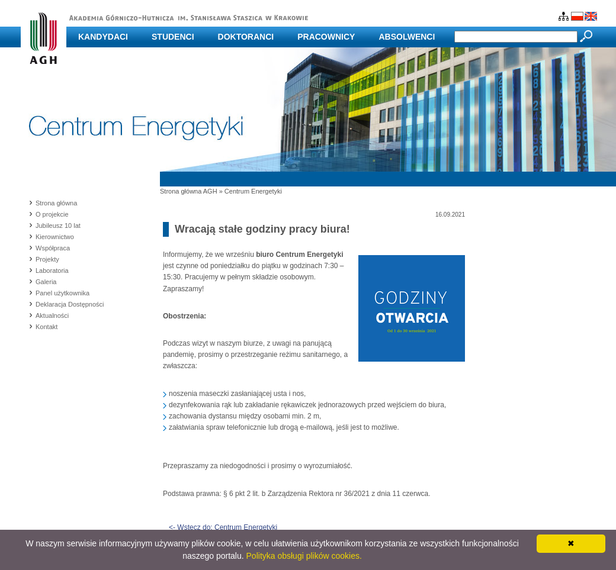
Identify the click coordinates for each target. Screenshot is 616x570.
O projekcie (52, 214)
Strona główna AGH (188, 191)
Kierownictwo (55, 236)
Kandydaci (103, 36)
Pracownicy (326, 36)
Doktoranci (246, 36)
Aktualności (52, 315)
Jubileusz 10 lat (58, 225)
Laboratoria (52, 270)
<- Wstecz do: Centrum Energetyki (223, 527)
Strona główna (56, 203)
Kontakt (46, 326)
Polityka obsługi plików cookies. (304, 556)
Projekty (47, 259)
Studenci (173, 36)
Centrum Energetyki (253, 191)
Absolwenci (406, 36)
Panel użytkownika (62, 293)
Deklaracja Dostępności (70, 304)
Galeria (46, 281)
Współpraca (53, 248)
